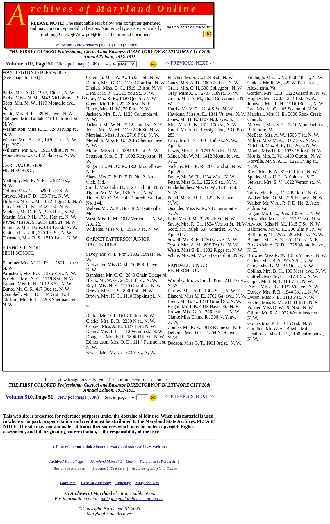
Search (131, 45)
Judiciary (123, 483)
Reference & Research (157, 461)
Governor (68, 483)
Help (118, 45)
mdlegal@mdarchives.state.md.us (132, 498)
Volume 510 (19, 63)
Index (106, 45)
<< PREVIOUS (178, 62)
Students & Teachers (108, 468)
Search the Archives (69, 468)
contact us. (164, 379)
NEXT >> (205, 62)
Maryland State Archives (77, 45)
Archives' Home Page (66, 461)
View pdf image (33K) (78, 63)
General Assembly (96, 483)
